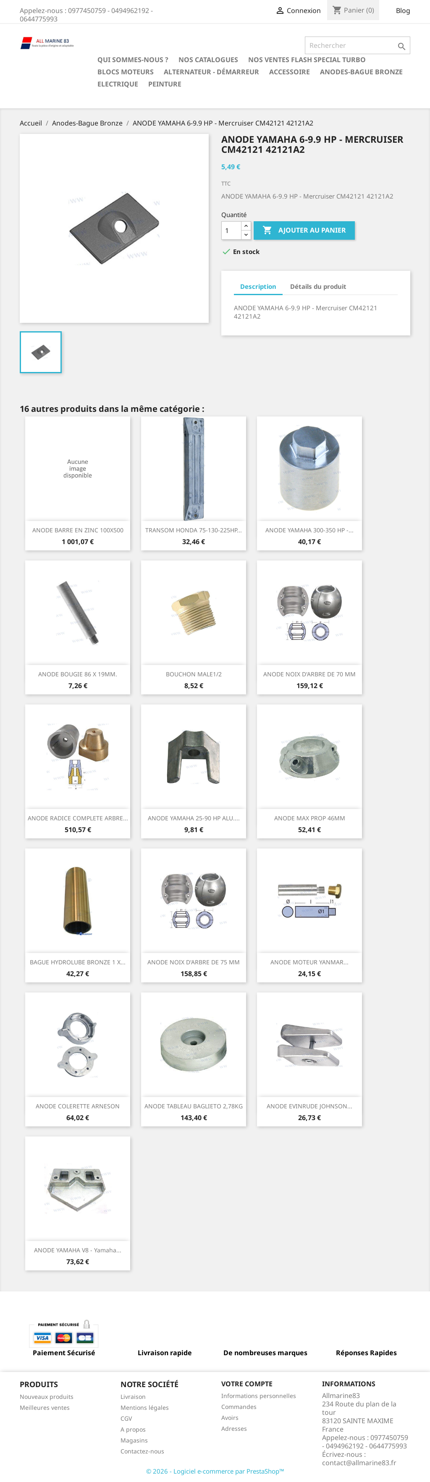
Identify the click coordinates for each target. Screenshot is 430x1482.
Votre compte (247, 1383)
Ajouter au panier (304, 230)
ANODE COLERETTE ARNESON (78, 1106)
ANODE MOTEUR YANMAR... (309, 962)
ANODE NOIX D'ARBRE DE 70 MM (309, 674)
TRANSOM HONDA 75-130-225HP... (193, 530)
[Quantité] (231, 230)
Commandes (239, 1407)
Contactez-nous (142, 1451)
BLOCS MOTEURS (125, 71)
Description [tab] (258, 286)
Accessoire (289, 71)
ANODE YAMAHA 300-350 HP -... (309, 530)
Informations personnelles (258, 1396)
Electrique (117, 84)
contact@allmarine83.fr (359, 1462)
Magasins (134, 1440)
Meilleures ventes (45, 1407)
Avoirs (230, 1418)
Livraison (133, 1397)
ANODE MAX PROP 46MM (309, 818)
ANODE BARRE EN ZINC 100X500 (77, 530)
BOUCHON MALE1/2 (194, 674)
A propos (133, 1429)
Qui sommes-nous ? (132, 59)
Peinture (164, 84)
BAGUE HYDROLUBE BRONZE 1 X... (78, 962)
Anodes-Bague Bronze (361, 71)
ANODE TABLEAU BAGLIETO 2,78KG (193, 1106)
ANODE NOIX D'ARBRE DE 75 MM (193, 962)
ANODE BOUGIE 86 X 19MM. (77, 674)
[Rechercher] (357, 45)
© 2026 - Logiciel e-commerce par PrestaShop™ (215, 1471)
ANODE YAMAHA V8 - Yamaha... (77, 1250)
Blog (403, 10)
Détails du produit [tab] (318, 286)
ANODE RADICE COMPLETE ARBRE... (78, 818)
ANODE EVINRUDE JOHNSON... (309, 1106)
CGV (126, 1418)
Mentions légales (145, 1407)
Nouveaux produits (46, 1397)
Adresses (234, 1428)
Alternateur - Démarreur (211, 71)
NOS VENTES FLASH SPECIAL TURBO (307, 59)
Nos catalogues (208, 59)
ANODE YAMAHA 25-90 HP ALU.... (194, 818)
